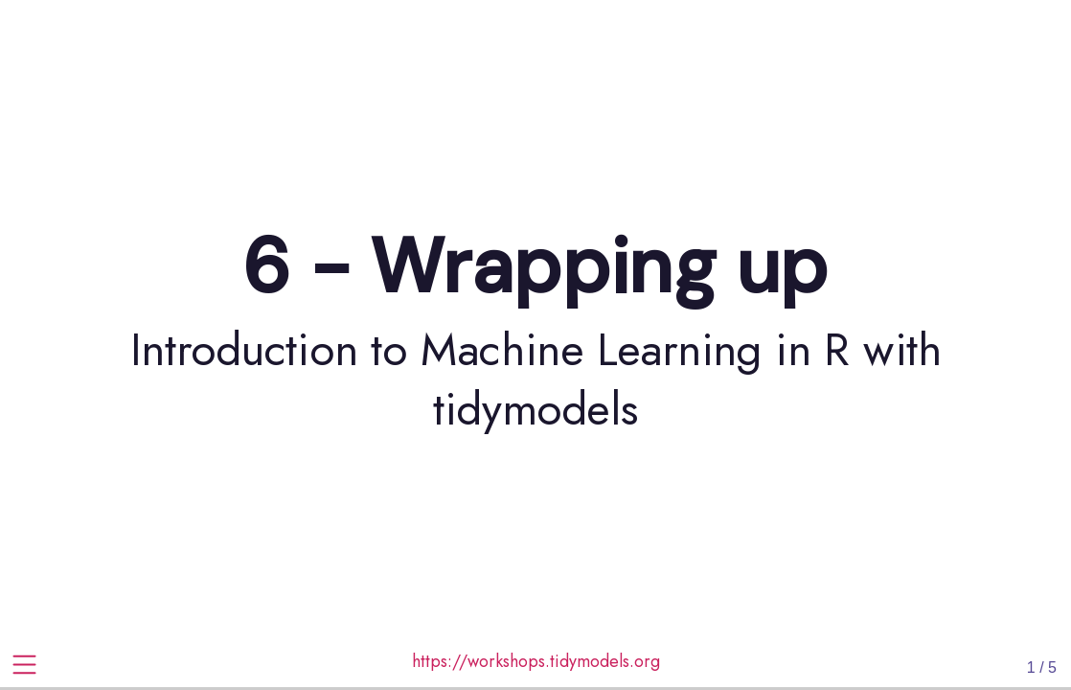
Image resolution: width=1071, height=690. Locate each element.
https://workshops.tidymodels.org (536, 661)
